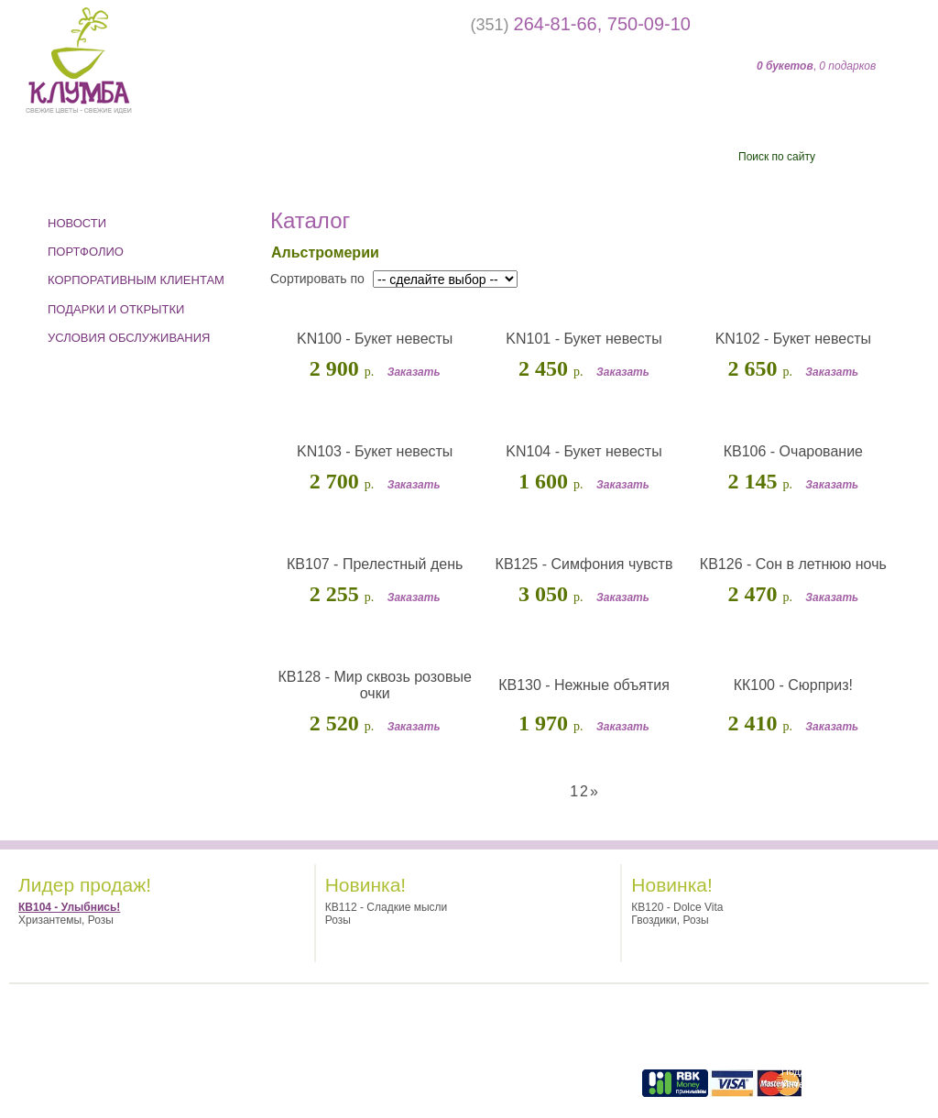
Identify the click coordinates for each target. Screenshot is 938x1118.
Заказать (414, 372)
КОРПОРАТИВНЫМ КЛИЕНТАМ (136, 280)
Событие (96, 163)
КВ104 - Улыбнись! (69, 907)
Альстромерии (324, 252)
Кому (415, 163)
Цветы (267, 163)
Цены (553, 163)
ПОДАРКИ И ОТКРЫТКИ (116, 309)
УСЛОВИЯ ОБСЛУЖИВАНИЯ (129, 338)
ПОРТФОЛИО (86, 251)
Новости (77, 223)
